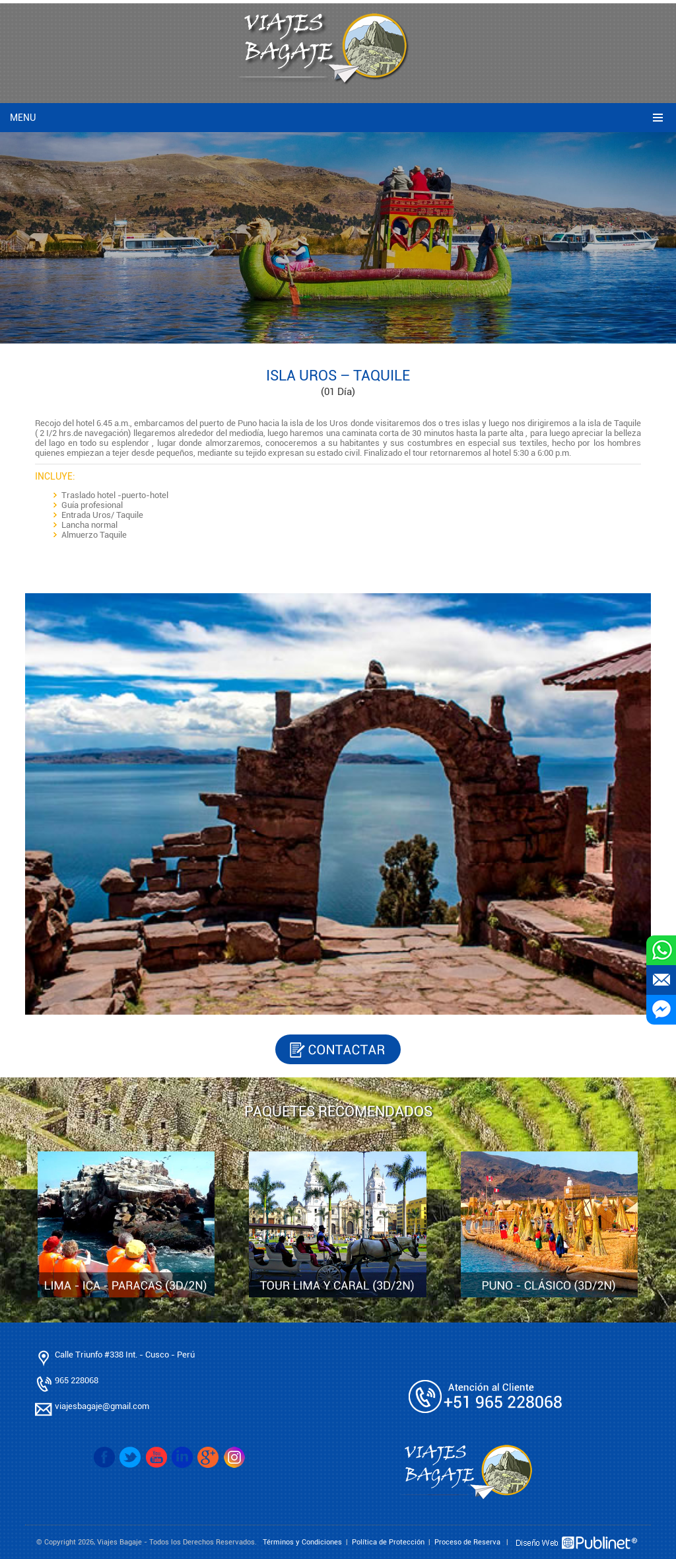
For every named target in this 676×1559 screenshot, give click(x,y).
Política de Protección (388, 1542)
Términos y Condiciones (302, 1542)
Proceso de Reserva (467, 1542)
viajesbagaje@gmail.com (102, 1406)
